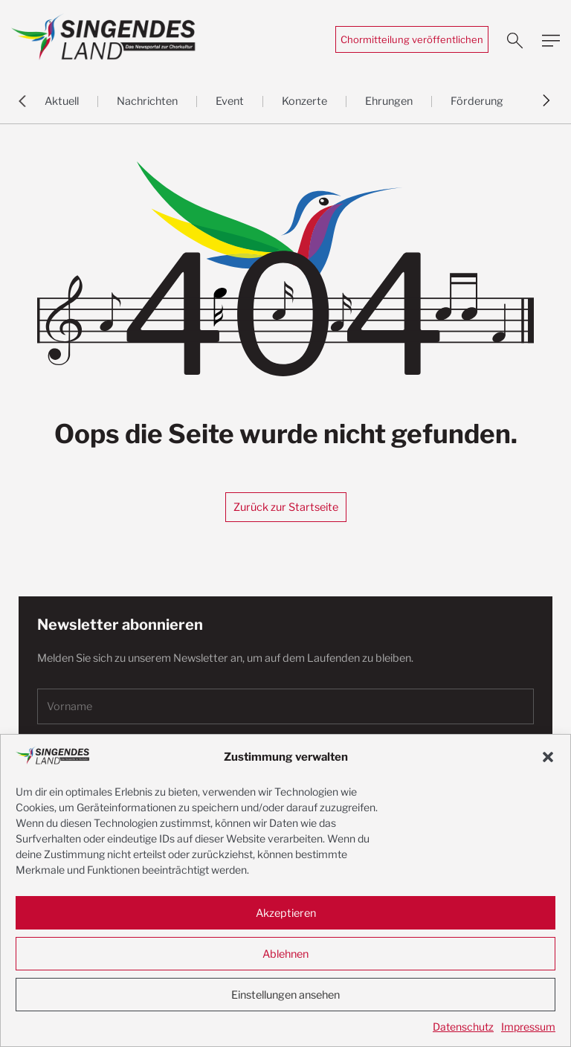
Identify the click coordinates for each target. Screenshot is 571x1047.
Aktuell (62, 101)
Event (230, 101)
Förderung (477, 101)
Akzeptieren (286, 913)
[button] (548, 757)
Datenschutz (463, 1026)
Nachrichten (147, 101)
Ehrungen (389, 101)
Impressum (528, 1026)
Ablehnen (285, 954)
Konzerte (304, 101)
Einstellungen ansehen (285, 995)
